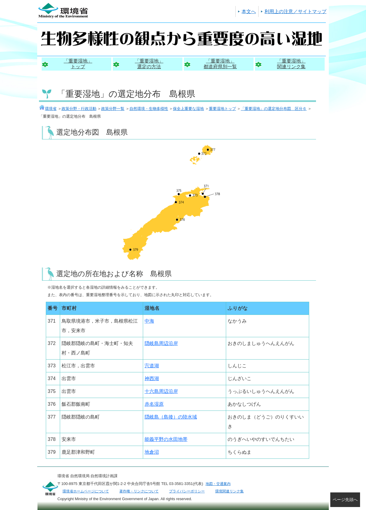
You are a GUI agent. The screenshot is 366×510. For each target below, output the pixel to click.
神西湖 (152, 378)
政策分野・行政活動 (79, 108)
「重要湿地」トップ (78, 63)
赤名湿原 (154, 404)
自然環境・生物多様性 (148, 108)
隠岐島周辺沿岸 (161, 343)
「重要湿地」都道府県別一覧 (220, 63)
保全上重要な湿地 (188, 108)
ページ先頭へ (345, 499)
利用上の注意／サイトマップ (295, 11)
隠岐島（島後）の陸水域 (171, 416)
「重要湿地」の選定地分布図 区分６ (273, 108)
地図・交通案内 (218, 484)
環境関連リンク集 (229, 491)
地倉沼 (152, 452)
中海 (149, 321)
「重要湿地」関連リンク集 (291, 63)
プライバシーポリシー (187, 491)
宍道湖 (152, 365)
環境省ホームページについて (85, 491)
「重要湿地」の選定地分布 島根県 (126, 94)
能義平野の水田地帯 (166, 439)
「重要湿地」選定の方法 (149, 63)
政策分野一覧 (112, 108)
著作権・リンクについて (139, 491)
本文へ (249, 11)
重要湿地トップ (222, 108)
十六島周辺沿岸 (161, 391)
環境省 (48, 108)
